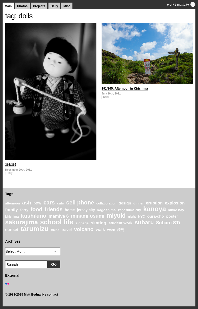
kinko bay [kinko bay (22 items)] (176, 210)
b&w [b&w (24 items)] (37, 203)
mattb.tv (183, 4)
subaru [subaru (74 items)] (144, 222)
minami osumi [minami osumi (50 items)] (87, 216)
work (170, 4)
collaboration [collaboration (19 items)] (106, 203)
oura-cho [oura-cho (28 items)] (155, 216)
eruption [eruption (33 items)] (154, 203)
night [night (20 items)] (132, 216)
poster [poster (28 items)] (172, 216)
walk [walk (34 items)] (100, 229)
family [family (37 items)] (11, 209)
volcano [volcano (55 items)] (84, 229)
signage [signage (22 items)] (82, 223)
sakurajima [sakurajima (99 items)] (21, 222)
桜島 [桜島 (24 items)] (120, 230)
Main (8, 6)
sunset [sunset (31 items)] (11, 229)
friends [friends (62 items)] (54, 209)
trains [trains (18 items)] (55, 230)
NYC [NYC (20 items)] (141, 216)
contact (52, 294)
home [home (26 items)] (70, 210)
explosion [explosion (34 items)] (175, 203)
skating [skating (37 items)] (98, 222)
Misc (66, 6)
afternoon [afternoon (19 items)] (12, 203)
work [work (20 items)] (111, 230)
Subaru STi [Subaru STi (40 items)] (168, 222)
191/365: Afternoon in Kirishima (125, 88)
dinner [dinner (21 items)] (138, 203)
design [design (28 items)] (125, 203)
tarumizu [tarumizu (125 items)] (34, 229)
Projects (39, 6)
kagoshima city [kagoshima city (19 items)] (129, 210)
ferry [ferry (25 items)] (24, 210)
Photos (22, 6)
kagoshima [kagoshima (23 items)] (106, 210)
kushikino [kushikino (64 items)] (33, 216)
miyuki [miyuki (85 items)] (116, 215)
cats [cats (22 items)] (60, 203)
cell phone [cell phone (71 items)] (80, 202)
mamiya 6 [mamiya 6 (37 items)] (58, 216)
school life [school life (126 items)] (56, 222)
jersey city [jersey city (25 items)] (86, 210)
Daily (54, 6)
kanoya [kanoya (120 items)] (154, 208)
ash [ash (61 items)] (26, 202)
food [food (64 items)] (37, 209)
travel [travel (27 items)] (67, 230)
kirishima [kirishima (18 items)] (12, 216)
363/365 (10, 165)
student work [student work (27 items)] (121, 223)
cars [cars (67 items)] (49, 203)
